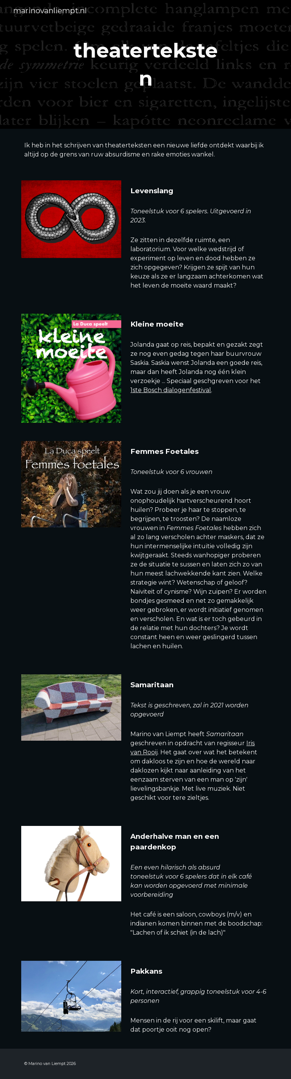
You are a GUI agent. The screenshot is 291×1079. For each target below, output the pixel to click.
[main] (145, 64)
